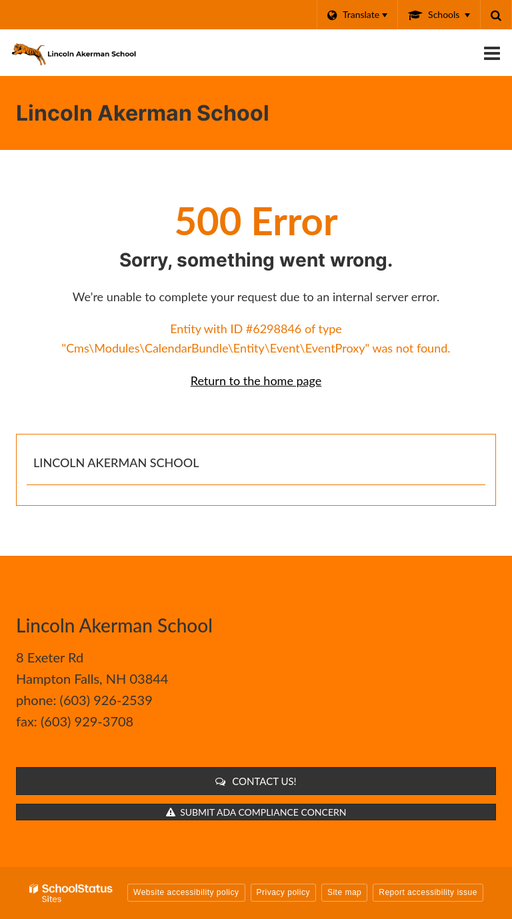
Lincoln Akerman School (116, 462)
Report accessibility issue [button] (428, 892)
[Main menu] (492, 52)
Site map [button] (344, 892)
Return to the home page (256, 380)
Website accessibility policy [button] (186, 892)
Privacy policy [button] (283, 892)
